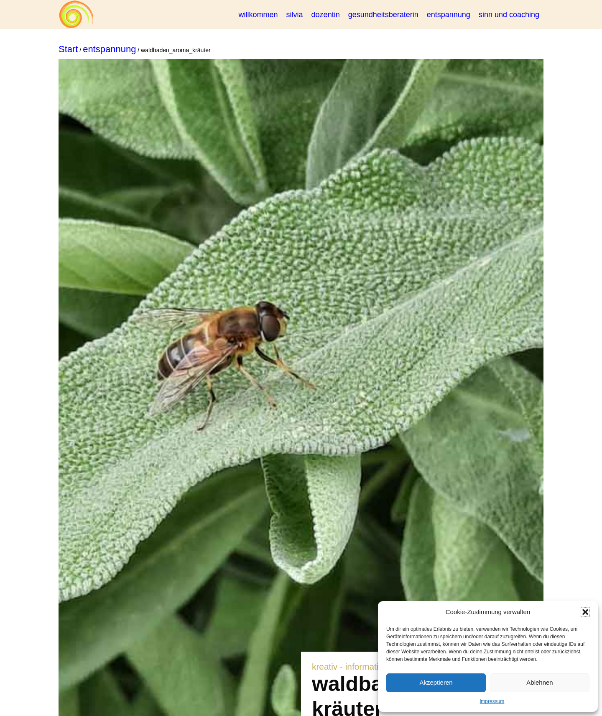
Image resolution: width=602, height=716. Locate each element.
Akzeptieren (435, 682)
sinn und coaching (509, 14)
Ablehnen (539, 682)
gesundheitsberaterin (383, 14)
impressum (492, 701)
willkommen (258, 14)
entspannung (448, 14)
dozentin (325, 14)
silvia (294, 14)
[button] (585, 612)
